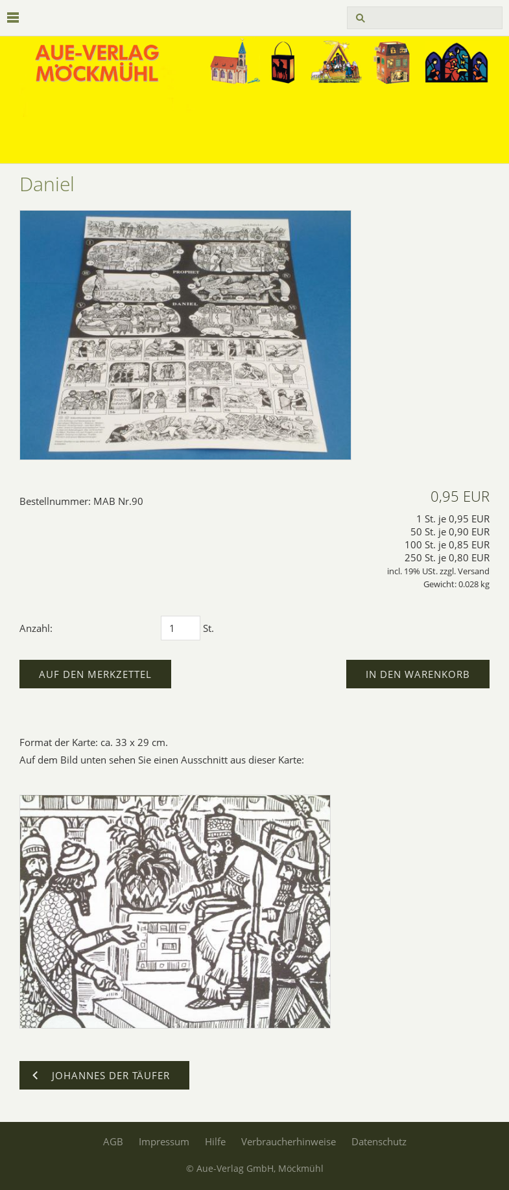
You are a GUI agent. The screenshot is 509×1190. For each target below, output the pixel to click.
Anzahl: (36, 628)
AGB (113, 1141)
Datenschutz (379, 1141)
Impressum (164, 1141)
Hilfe (215, 1141)
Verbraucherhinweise (288, 1141)
